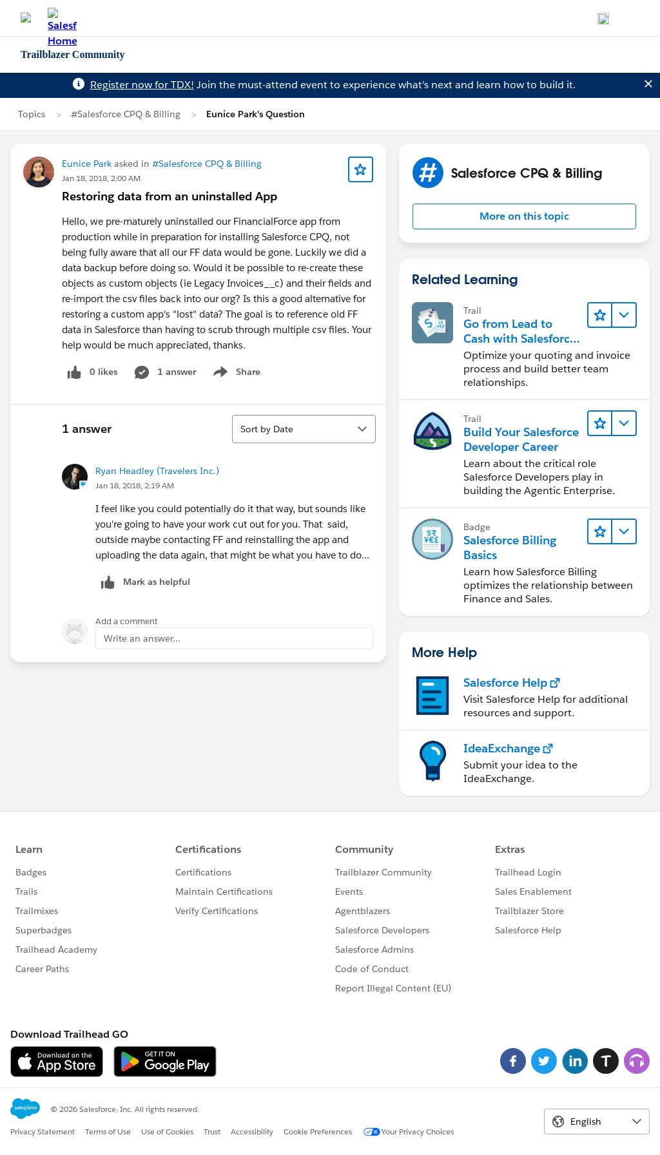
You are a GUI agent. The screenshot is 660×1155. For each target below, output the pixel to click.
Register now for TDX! (142, 84)
